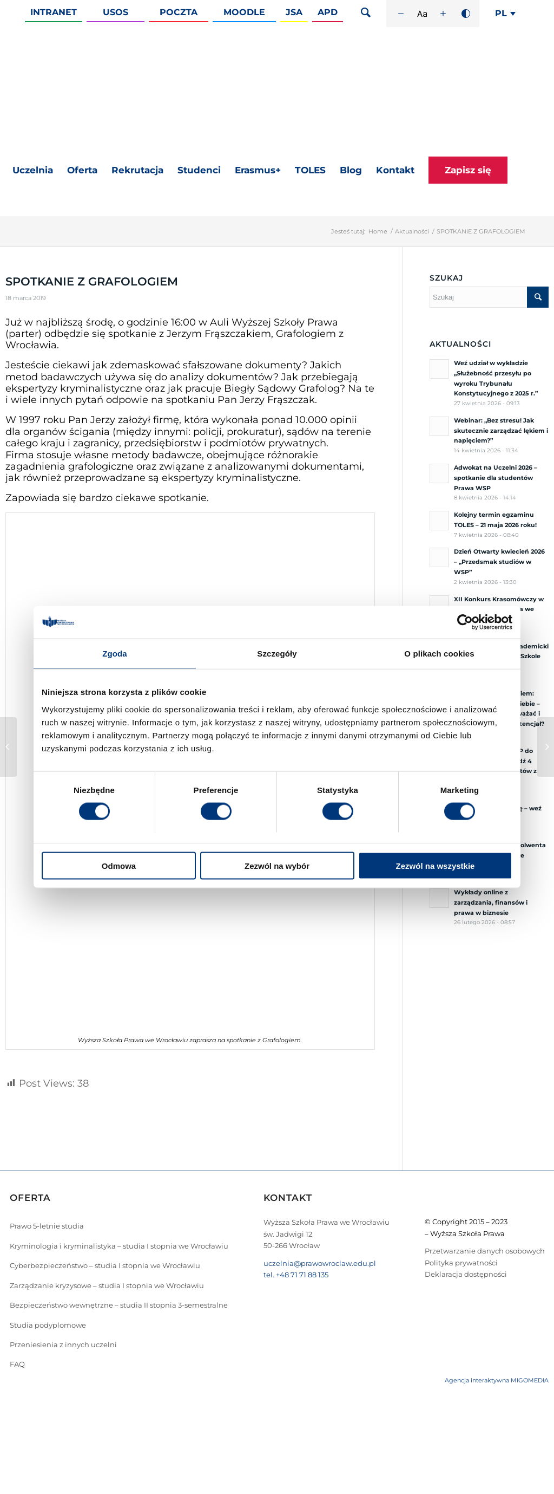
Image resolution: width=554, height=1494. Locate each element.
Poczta (178, 12)
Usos (115, 12)
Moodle (244, 12)
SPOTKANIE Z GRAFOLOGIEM (91, 281)
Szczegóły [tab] (276, 653)
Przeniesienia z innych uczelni (63, 1344)
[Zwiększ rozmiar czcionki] (443, 13)
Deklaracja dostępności (466, 1274)
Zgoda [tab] (114, 653)
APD (328, 12)
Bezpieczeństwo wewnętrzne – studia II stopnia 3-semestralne (119, 1305)
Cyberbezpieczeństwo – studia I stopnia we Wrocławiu (105, 1265)
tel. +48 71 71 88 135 (295, 1274)
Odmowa (119, 865)
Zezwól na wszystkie (435, 865)
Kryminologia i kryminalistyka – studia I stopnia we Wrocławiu (119, 1246)
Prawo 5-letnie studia (47, 1226)
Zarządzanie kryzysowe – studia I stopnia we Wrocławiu (107, 1285)
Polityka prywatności (461, 1262)
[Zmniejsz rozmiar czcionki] (401, 13)
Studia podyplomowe (48, 1325)
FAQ (17, 1364)
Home (377, 231)
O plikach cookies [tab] (439, 653)
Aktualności (412, 231)
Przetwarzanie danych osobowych (485, 1250)
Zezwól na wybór (277, 865)
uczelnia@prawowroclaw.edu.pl (319, 1263)
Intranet (53, 12)
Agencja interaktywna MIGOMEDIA (497, 1380)
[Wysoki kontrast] (466, 13)
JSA (294, 12)
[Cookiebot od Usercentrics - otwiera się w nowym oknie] (465, 622)
